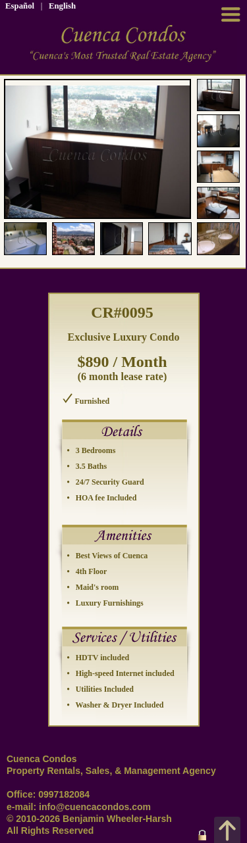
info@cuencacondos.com (95, 807)
